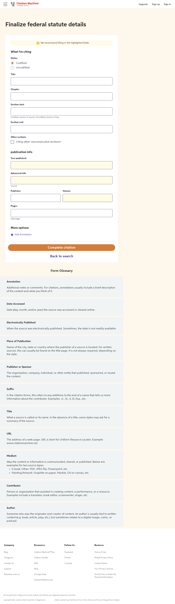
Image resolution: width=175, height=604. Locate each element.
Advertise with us (12, 574)
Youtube (68, 563)
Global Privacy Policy (103, 558)
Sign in (167, 4)
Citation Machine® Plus (44, 552)
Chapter (15, 89)
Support (7, 569)
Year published (18, 158)
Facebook (68, 552)
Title (13, 74)
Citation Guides (41, 558)
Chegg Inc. (9, 558)
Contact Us (9, 563)
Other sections (18, 137)
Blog (6, 552)
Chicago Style (40, 574)
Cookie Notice (100, 563)
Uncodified (23, 67)
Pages (14, 206)
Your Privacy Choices (103, 569)
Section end (17, 122)
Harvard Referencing (43, 580)
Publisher (16, 191)
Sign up (156, 4)
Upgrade (143, 4)
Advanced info (18, 173)
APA (36, 563)
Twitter (67, 558)
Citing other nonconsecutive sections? (38, 142)
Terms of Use (100, 552)
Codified (21, 63)
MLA (36, 569)
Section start (17, 104)
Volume (67, 191)
